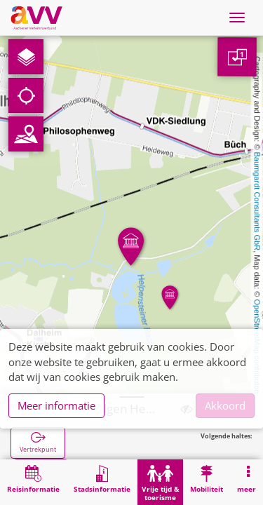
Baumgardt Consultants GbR (257, 201)
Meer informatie (56, 405)
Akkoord (225, 405)
